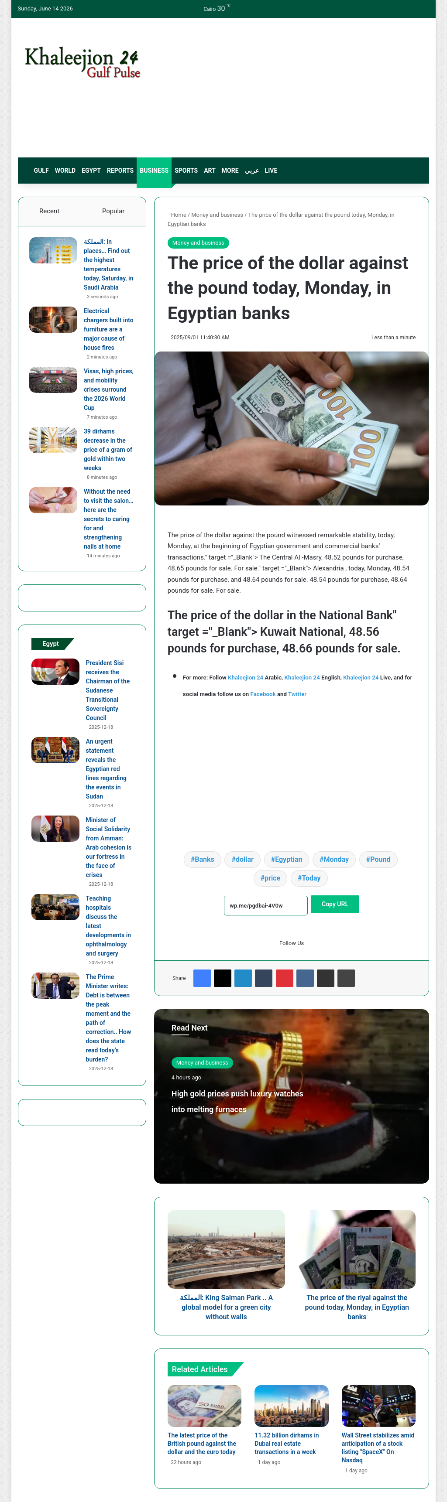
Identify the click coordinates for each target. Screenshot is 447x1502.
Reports (120, 170)
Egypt (91, 170)
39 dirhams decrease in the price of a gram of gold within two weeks (107, 452)
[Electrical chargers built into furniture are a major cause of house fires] (55, 322)
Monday (336, 859)
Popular (113, 211)
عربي (252, 170)
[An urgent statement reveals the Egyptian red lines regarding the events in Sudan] (55, 754)
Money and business (217, 215)
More (230, 170)
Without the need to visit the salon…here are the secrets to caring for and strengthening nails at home (109, 521)
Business (154, 170)
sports (186, 170)
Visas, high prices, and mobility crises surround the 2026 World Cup (108, 391)
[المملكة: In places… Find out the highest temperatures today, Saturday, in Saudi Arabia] (55, 252)
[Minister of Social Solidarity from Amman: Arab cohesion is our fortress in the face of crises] (55, 832)
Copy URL (335, 904)
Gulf (41, 170)
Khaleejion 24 (245, 677)
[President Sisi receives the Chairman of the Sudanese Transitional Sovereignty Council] (55, 675)
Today (311, 878)
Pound (380, 859)
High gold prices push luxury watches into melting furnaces (235, 1107)
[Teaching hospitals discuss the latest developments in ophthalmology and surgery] (55, 911)
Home (177, 215)
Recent (49, 211)
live (271, 170)
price (272, 878)
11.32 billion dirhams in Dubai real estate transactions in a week (286, 1443)
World (65, 170)
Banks (204, 859)
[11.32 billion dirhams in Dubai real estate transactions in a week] (291, 1406)
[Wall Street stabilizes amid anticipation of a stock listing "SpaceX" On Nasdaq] (379, 1406)
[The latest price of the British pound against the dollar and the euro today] (205, 1406)
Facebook (263, 694)
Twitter (297, 694)
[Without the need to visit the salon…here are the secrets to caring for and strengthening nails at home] (55, 502)
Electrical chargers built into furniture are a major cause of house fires (109, 331)
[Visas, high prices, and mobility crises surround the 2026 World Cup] (55, 382)
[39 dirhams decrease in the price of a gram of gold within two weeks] (55, 442)
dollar (245, 859)
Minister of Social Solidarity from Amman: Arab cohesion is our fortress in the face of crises (108, 851)
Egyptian (288, 859)
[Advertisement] (294, 88)
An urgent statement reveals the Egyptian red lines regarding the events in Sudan (106, 773)
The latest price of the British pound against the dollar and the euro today (202, 1443)
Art (210, 170)
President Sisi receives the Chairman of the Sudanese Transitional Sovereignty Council (108, 694)
